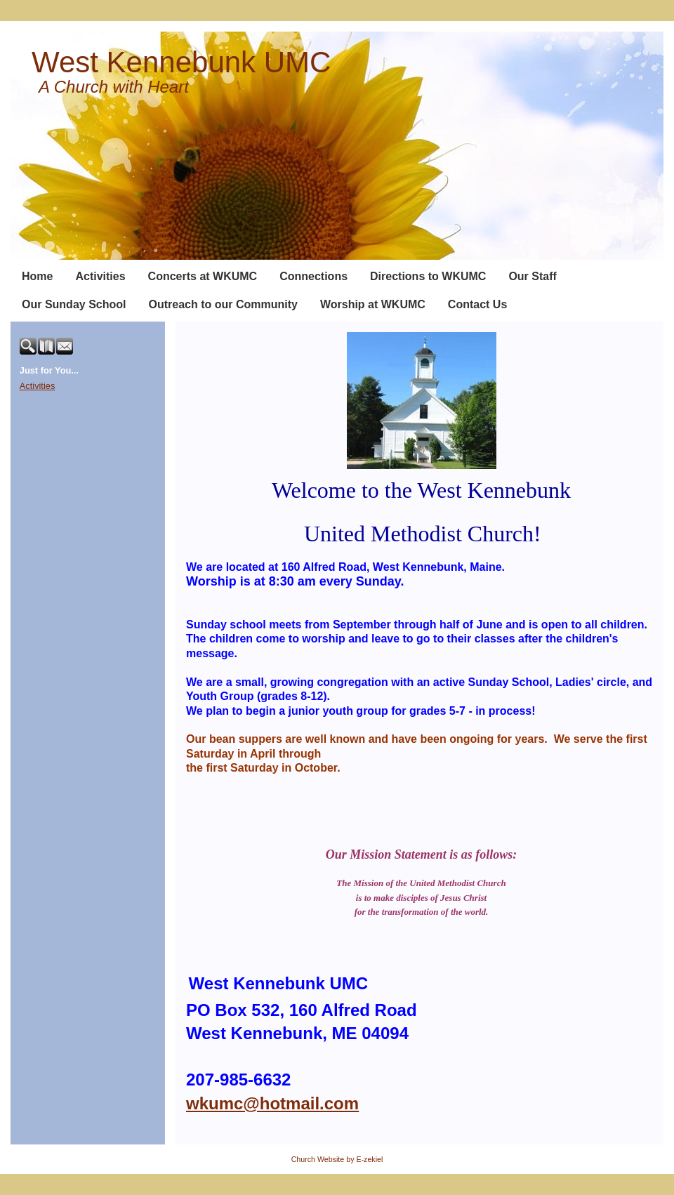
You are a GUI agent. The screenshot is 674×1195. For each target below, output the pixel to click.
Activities (100, 276)
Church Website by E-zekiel (337, 1159)
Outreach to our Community (222, 304)
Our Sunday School (74, 304)
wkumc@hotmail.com (272, 1103)
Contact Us (477, 304)
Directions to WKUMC (428, 276)
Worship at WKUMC (372, 304)
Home (37, 276)
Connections (313, 276)
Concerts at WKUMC (203, 276)
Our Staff (532, 276)
